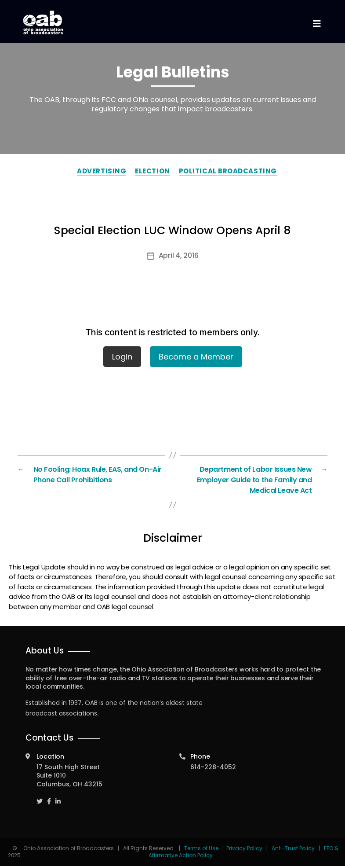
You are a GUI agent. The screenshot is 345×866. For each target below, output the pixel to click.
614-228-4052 (213, 767)
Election (152, 171)
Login (122, 356)
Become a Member (196, 356)
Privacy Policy (244, 848)
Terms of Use (202, 848)
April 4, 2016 (179, 255)
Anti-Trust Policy (293, 848)
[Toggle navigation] (316, 24)
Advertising (101, 171)
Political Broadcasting (228, 171)
